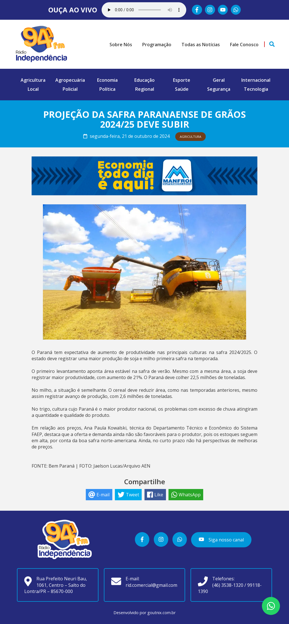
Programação (156, 44)
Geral (219, 80)
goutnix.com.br (161, 612)
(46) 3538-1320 (227, 585)
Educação (144, 80)
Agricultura (33, 80)
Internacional (255, 80)
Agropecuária (70, 80)
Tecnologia (256, 89)
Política (107, 89)
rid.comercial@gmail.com (151, 585)
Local (33, 89)
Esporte (181, 80)
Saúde (182, 89)
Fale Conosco (244, 44)
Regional (144, 89)
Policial (70, 89)
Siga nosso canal (221, 540)
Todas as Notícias (200, 44)
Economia (107, 80)
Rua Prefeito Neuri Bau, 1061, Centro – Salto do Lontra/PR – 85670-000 (55, 585)
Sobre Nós (121, 44)
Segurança (218, 89)
